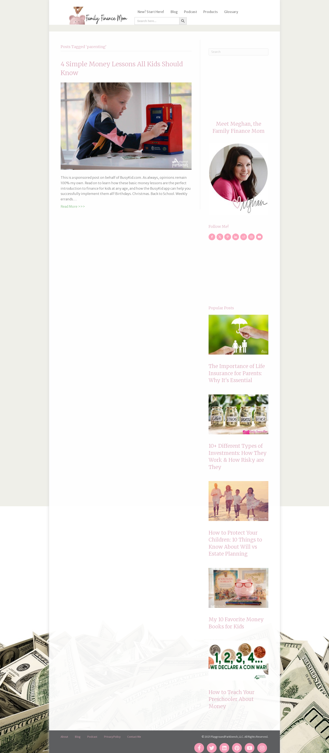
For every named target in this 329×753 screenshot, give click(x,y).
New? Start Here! (149, 12)
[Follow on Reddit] (243, 237)
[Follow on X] (220, 237)
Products (209, 12)
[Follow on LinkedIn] (235, 237)
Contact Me (134, 736)
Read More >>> (73, 206)
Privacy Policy (112, 736)
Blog (172, 12)
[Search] (238, 51)
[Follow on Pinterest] (227, 237)
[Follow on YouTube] (259, 237)
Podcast (189, 12)
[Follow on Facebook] (212, 237)
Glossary (230, 12)
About (64, 736)
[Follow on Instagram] (251, 237)
